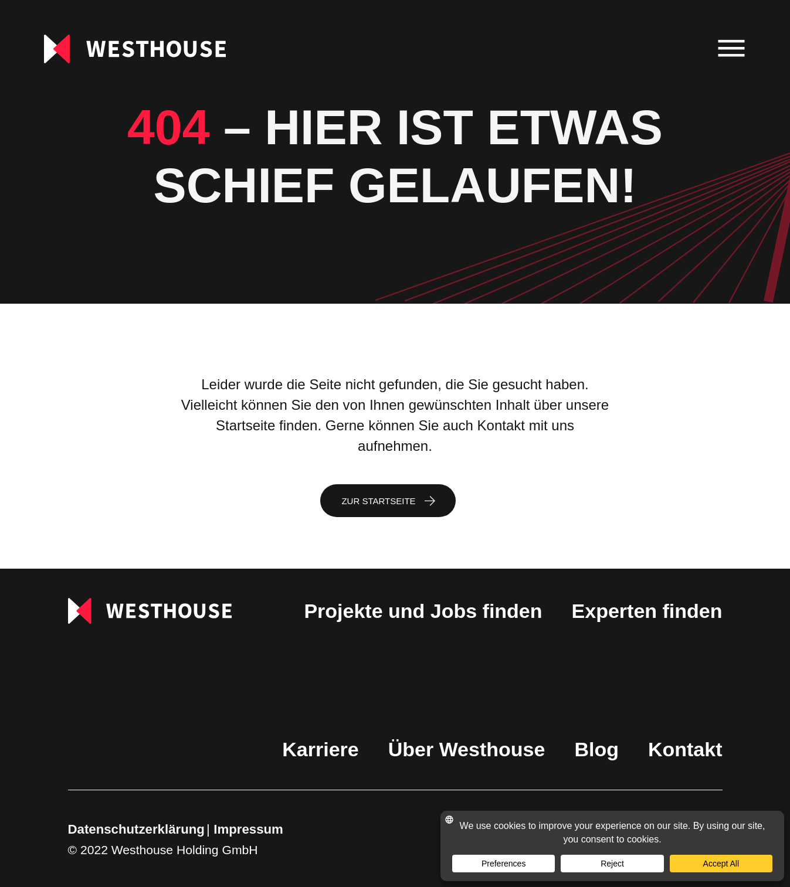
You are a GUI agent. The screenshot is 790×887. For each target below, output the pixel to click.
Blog (596, 749)
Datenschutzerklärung (136, 829)
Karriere (320, 749)
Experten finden (647, 611)
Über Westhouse (466, 749)
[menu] (732, 49)
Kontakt (685, 749)
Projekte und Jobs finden (423, 611)
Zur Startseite (378, 501)
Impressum (248, 829)
